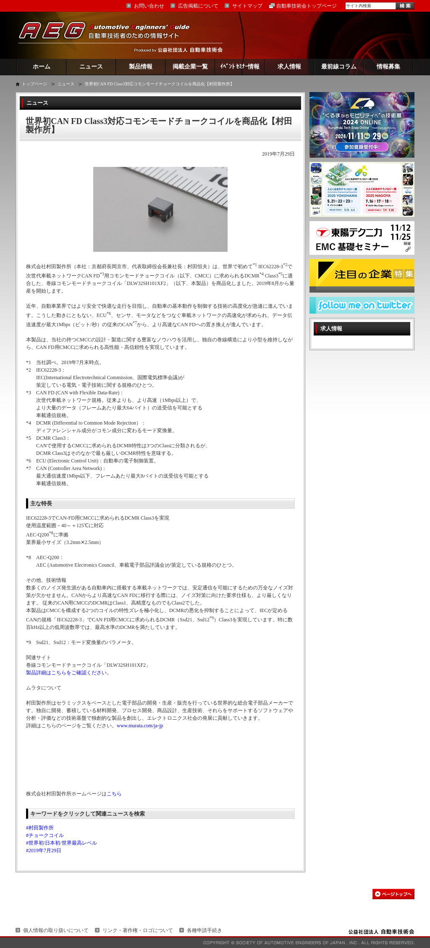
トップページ (34, 84)
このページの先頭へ (393, 894)
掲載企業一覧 (190, 66)
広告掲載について (198, 6)
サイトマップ (247, 6)
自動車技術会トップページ (306, 6)
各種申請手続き (204, 930)
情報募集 (388, 66)
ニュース (91, 66)
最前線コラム (339, 66)
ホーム (41, 66)
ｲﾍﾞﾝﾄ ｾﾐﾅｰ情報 (240, 66)
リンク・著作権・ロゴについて (137, 930)
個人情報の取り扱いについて (56, 930)
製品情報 (140, 66)
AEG (109, 35)
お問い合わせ (149, 6)
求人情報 (289, 66)
